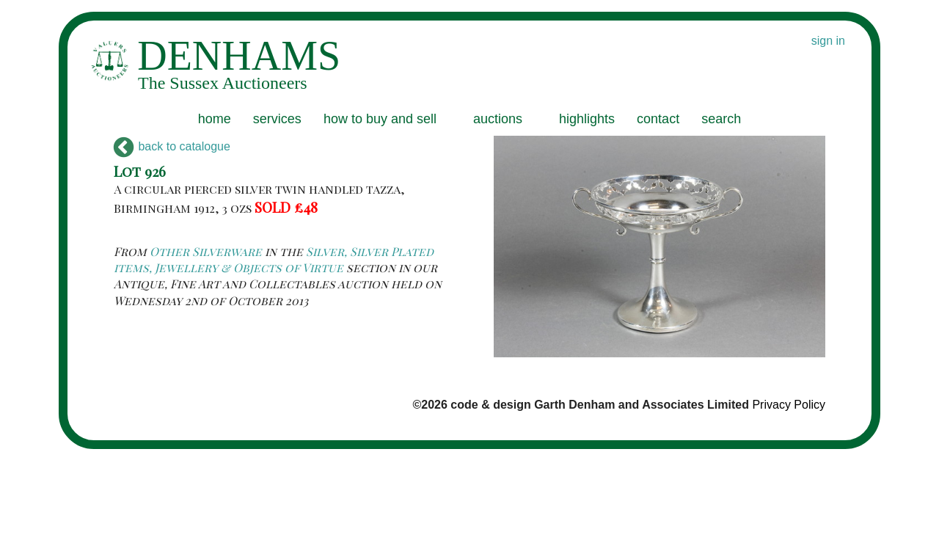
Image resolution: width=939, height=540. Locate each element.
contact (658, 119)
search (721, 119)
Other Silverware (206, 251)
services (277, 119)
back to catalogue (172, 146)
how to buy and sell (380, 119)
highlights (587, 119)
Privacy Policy (788, 404)
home (214, 119)
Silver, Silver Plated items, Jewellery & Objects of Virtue (274, 259)
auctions (497, 119)
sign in (828, 40)
